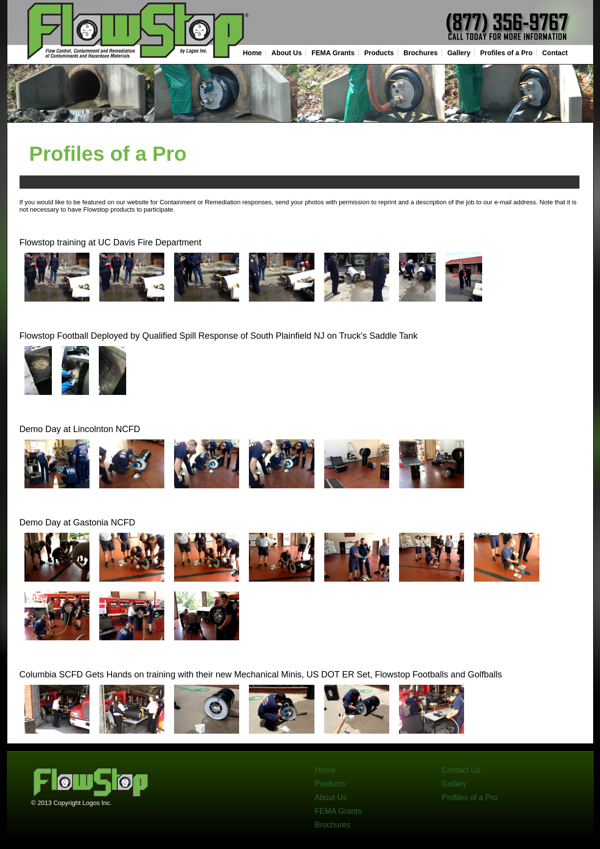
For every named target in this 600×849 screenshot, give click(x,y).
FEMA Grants (333, 53)
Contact (555, 53)
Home (252, 53)
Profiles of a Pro (506, 53)
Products (379, 53)
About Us (286, 53)
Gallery (458, 53)
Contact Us (461, 770)
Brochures (420, 53)
